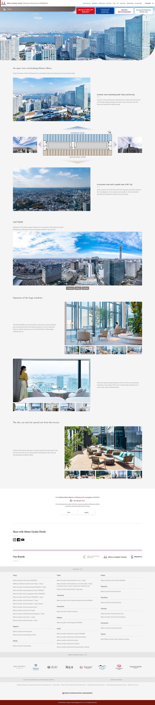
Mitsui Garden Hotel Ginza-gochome (25, 607)
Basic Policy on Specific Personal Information (73, 685)
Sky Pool (108, 3)
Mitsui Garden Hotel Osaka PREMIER (113, 580)
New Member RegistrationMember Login (143, 11)
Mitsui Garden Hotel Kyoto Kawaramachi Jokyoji (73, 647)
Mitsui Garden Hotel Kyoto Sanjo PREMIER (71, 634)
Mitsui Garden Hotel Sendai (22, 646)
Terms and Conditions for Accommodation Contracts (38, 679)
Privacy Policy (56, 685)
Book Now (124, 11)
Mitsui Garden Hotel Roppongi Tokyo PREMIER (28, 590)
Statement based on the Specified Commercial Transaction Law (34, 685)
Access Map (138, 3)
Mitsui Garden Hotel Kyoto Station (68, 644)
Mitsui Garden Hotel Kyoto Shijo (67, 640)
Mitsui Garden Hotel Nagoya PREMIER (69, 623)
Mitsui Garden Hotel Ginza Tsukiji (24, 610)
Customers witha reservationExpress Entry (105, 10)
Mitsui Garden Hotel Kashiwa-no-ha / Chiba (71, 580)
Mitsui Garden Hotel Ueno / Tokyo (24, 617)
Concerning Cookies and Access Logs (116, 685)
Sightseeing (130, 3)
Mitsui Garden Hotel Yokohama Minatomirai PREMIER (75, 600)
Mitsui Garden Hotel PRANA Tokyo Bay (70, 589)
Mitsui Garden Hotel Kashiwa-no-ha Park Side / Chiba (74, 585)
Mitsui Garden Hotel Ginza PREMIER (25, 580)
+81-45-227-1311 (79, 501)
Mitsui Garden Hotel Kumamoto (111, 628)
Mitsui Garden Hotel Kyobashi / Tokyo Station (28, 604)
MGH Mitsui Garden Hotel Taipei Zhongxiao (115, 639)
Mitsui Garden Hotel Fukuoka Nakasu (113, 617)
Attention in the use (133, 685)
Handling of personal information (96, 685)
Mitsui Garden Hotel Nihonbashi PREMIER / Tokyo (29, 587)
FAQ (68, 512)
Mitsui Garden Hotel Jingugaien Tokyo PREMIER (29, 594)
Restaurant (102, 3)
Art (118, 3)
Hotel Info (123, 3)
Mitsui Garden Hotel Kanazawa (67, 611)
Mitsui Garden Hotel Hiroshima (111, 602)
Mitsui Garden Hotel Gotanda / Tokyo (25, 620)
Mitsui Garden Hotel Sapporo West (24, 635)
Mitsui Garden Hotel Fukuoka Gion (112, 614)
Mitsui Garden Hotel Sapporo (22, 631)
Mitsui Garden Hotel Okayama (111, 591)
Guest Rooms (87, 3)
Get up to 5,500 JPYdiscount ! (85, 11)
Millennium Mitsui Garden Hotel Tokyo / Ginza (28, 584)
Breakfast (94, 3)
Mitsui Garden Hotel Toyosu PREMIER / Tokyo (28, 597)
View (114, 3)
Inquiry (86, 512)
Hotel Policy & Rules (116, 679)
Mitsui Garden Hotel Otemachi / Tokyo (25, 600)
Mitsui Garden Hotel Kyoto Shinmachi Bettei (71, 637)
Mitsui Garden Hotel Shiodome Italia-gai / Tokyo (29, 614)
